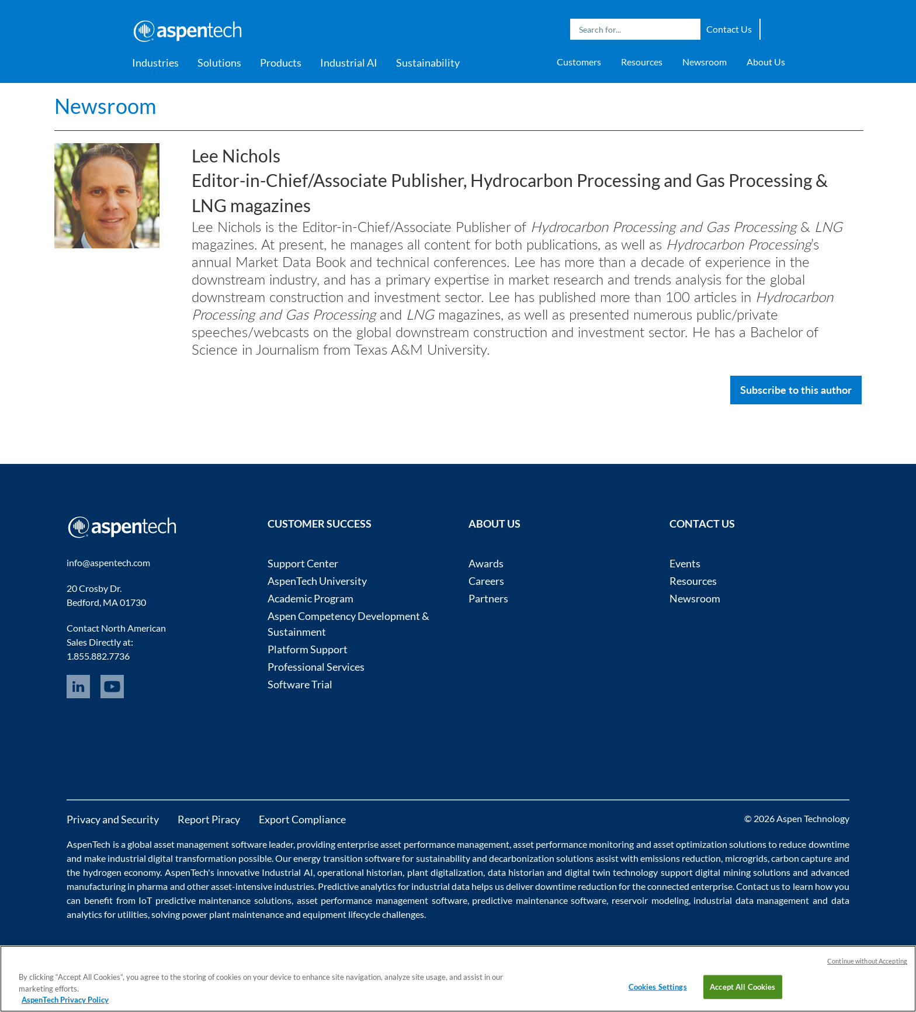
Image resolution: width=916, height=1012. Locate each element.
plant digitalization (445, 872)
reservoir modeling (650, 900)
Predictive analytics (357, 886)
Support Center (303, 563)
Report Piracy (209, 819)
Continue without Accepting (867, 961)
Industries (155, 62)
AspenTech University (317, 580)
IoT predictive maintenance (194, 900)
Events (684, 563)
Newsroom (704, 61)
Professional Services (316, 666)
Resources (641, 61)
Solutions (219, 62)
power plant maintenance (233, 914)
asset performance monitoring (573, 844)
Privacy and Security (113, 819)
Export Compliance (302, 819)
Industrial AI (348, 62)
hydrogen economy (121, 872)
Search (688, 29)
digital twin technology (611, 872)
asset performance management (444, 844)
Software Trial (300, 684)
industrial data (440, 886)
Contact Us (729, 28)
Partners (488, 598)
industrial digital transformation (172, 858)
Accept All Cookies (742, 986)
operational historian (360, 872)
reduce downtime (814, 844)
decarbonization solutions (541, 858)
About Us (766, 61)
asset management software (210, 844)
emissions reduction (680, 858)
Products (280, 62)
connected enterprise (690, 886)
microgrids (746, 858)
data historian (516, 872)
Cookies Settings (658, 986)
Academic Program (310, 598)
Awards (486, 563)
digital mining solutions (742, 872)
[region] (458, 978)
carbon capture (801, 858)
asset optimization (690, 844)
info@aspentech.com (108, 562)
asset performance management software (382, 900)
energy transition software (346, 858)
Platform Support (308, 649)
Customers (579, 61)
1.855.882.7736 (98, 655)
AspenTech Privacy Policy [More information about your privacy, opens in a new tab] (65, 999)
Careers (486, 580)
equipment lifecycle (341, 914)
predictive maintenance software (538, 900)
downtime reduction (576, 886)
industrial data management (751, 900)
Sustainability (428, 62)
